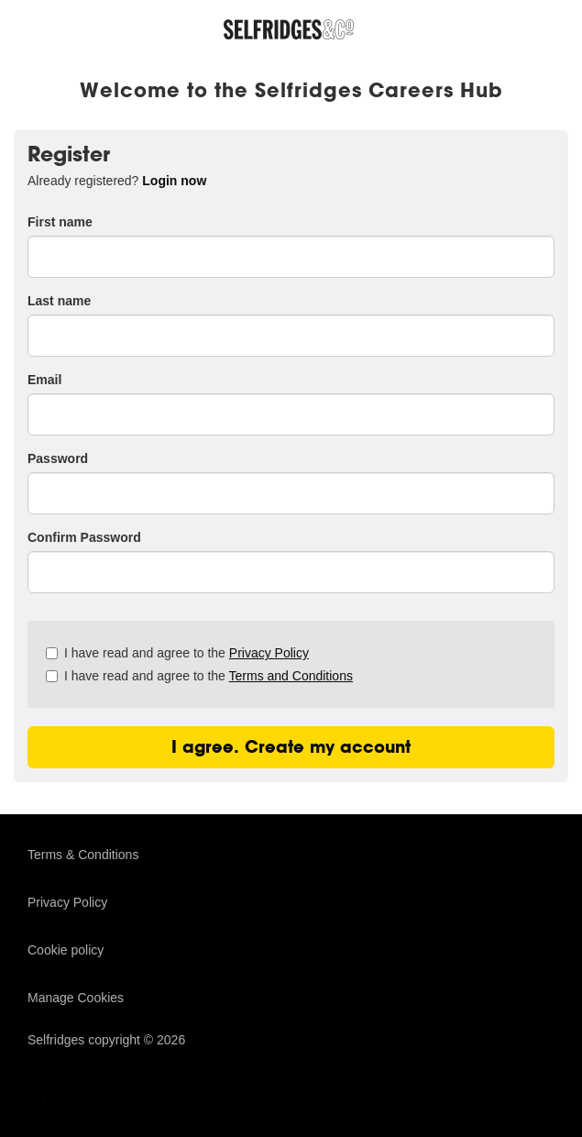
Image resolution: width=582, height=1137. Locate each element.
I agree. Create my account (291, 746)
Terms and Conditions (291, 675)
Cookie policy (65, 950)
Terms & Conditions (82, 854)
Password (57, 458)
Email (44, 379)
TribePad (73, 1097)
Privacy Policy (269, 653)
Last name (59, 300)
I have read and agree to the (177, 653)
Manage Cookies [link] (75, 997)
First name (60, 222)
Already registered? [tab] (116, 180)
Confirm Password (84, 537)
